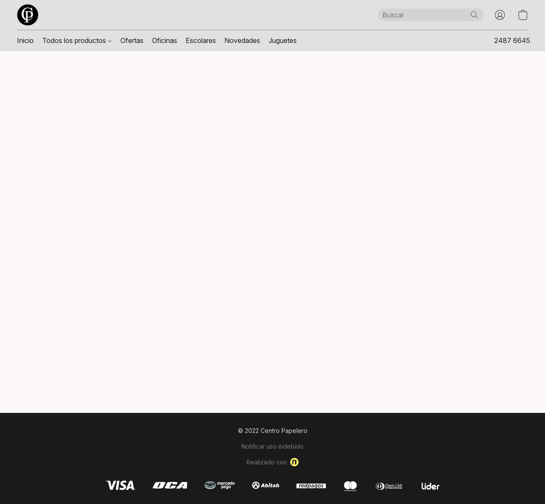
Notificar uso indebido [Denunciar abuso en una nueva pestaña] (272, 446)
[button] (27, 15)
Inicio (25, 40)
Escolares (201, 40)
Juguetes (283, 40)
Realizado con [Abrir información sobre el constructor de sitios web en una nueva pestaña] (273, 462)
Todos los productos (77, 40)
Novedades (242, 40)
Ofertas (131, 40)
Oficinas (164, 40)
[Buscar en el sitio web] (474, 15)
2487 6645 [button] (512, 40)
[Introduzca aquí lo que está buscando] (431, 15)
